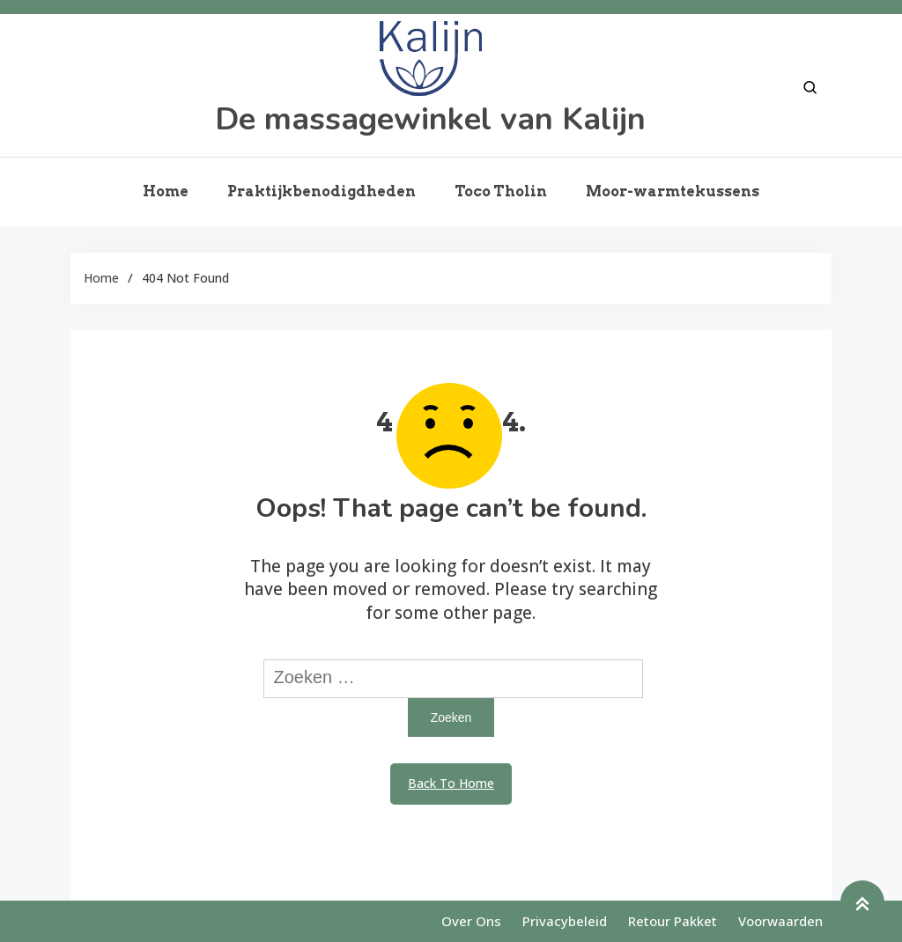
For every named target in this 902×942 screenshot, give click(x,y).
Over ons (471, 921)
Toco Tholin (501, 191)
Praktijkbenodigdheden (321, 191)
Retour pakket (672, 921)
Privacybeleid (564, 921)
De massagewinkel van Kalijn (430, 119)
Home (166, 191)
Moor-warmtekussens (672, 191)
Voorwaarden (780, 921)
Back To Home (451, 783)
